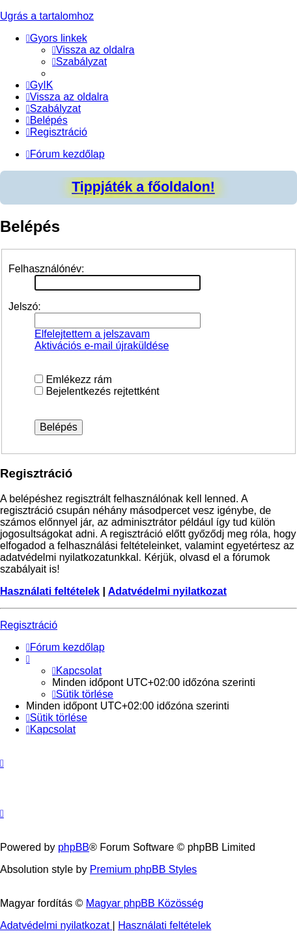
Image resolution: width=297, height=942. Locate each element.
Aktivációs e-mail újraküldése (102, 345)
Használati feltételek (50, 591)
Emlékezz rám (73, 379)
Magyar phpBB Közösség (145, 903)
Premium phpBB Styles (143, 869)
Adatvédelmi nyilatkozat (167, 591)
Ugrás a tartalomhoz (47, 15)
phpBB (73, 847)
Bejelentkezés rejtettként (97, 391)
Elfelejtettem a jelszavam (92, 333)
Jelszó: (24, 306)
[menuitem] (93, 49)
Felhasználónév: (46, 268)
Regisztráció (28, 625)
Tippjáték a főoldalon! (143, 187)
